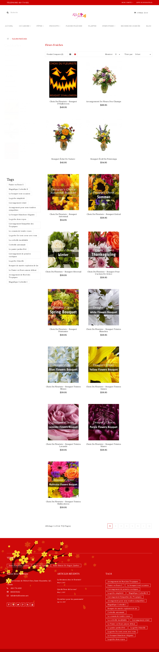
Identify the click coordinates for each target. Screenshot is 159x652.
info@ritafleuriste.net (19, 408)
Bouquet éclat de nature (135, 98)
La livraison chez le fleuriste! (69, 392)
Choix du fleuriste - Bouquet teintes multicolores (135, 315)
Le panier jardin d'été (18, 249)
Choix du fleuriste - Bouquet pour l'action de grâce (98, 207)
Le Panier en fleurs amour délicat (22, 270)
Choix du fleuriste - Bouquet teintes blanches (32, 125)
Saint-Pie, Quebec (41, 378)
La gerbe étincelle (16, 261)
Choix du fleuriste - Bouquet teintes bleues (98, 261)
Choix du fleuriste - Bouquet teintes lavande (61, 315)
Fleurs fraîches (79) (14, 55)
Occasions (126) (13, 71)
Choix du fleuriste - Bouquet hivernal (61, 207)
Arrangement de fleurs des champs (98, 99)
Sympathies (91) (13, 65)
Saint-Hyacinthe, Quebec (19, 378)
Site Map (24, 465)
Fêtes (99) (11, 76)
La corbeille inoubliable (18, 240)
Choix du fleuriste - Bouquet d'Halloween (61, 99)
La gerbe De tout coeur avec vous (23, 235)
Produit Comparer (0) (55, 54)
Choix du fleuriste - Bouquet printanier (135, 207)
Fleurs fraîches (19, 39)
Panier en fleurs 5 (16, 184)
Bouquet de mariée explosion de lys (23, 265)
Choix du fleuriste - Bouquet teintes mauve (98, 315)
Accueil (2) (11, 50)
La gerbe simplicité (17, 198)
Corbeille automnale (17, 245)
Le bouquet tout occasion (19, 194)
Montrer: (109, 54)
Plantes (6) (11, 60)
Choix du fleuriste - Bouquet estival (135, 153)
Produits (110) (12, 81)
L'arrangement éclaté (17, 203)
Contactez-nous (13, 465)
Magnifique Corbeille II (18, 189)
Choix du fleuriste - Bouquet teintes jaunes (32, 106)
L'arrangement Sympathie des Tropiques (21, 225)
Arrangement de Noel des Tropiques (19, 276)
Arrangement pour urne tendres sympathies (22, 208)
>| (149, 338)
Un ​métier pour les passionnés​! (70, 412)
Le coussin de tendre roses (20, 231)
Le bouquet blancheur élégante (22, 215)
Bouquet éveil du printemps (61, 152)
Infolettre (32, 465)
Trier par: (129, 54)
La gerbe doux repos (17, 219)
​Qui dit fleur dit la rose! (67, 402)
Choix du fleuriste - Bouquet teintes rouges (32, 145)
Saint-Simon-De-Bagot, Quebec (66, 378)
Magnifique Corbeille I (18, 282)
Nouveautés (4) (13, 92)
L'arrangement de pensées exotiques (20, 255)
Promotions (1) (13, 86)
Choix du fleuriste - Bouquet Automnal (98, 153)
